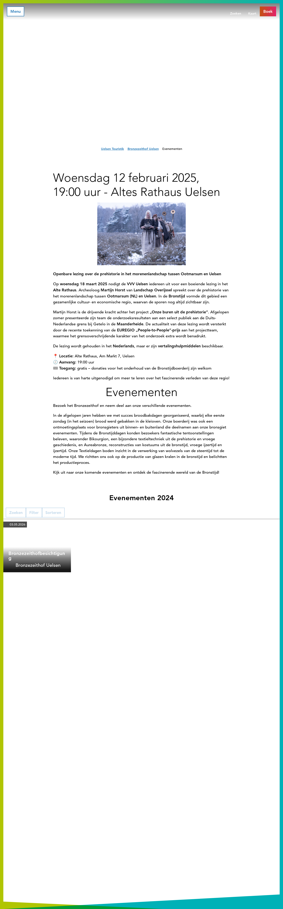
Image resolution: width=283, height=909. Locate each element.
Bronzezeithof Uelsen (143, 149)
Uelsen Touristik (112, 149)
